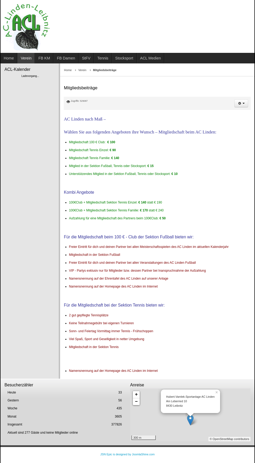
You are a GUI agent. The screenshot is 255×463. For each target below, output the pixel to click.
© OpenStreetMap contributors (229, 439)
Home (68, 70)
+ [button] (136, 394)
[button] (241, 103)
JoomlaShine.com (143, 454)
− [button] (136, 402)
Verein (82, 70)
